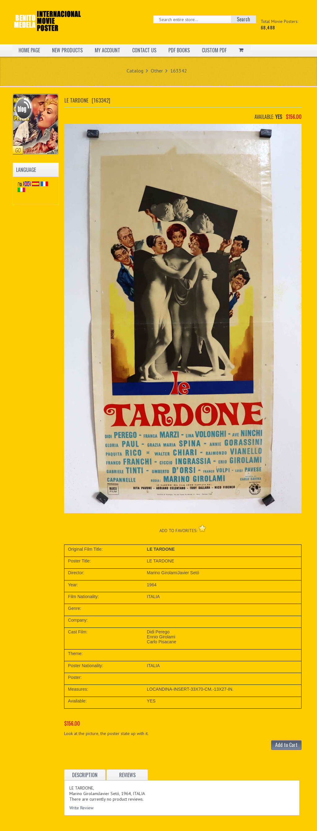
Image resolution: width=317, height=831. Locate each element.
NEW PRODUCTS (67, 50)
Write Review (81, 808)
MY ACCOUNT (107, 50)
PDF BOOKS (179, 50)
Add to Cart (286, 745)
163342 (178, 71)
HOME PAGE (29, 50)
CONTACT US (144, 50)
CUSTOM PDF (214, 50)
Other (157, 71)
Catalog (135, 71)
